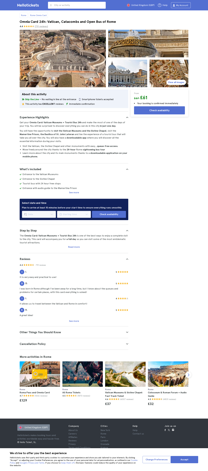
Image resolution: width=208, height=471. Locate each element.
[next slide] (188, 375)
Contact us (138, 433)
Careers (72, 433)
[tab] (74, 117)
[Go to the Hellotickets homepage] (28, 5)
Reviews (72, 440)
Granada (105, 444)
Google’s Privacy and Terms (32, 463)
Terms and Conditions (79, 447)
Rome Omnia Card (38, 15)
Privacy (72, 444)
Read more (74, 247)
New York (105, 430)
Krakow (104, 447)
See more (74, 192)
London (104, 440)
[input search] (77, 5)
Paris (103, 437)
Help (135, 430)
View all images (176, 82)
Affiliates (72, 437)
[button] (74, 117)
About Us (73, 430)
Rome (23, 15)
